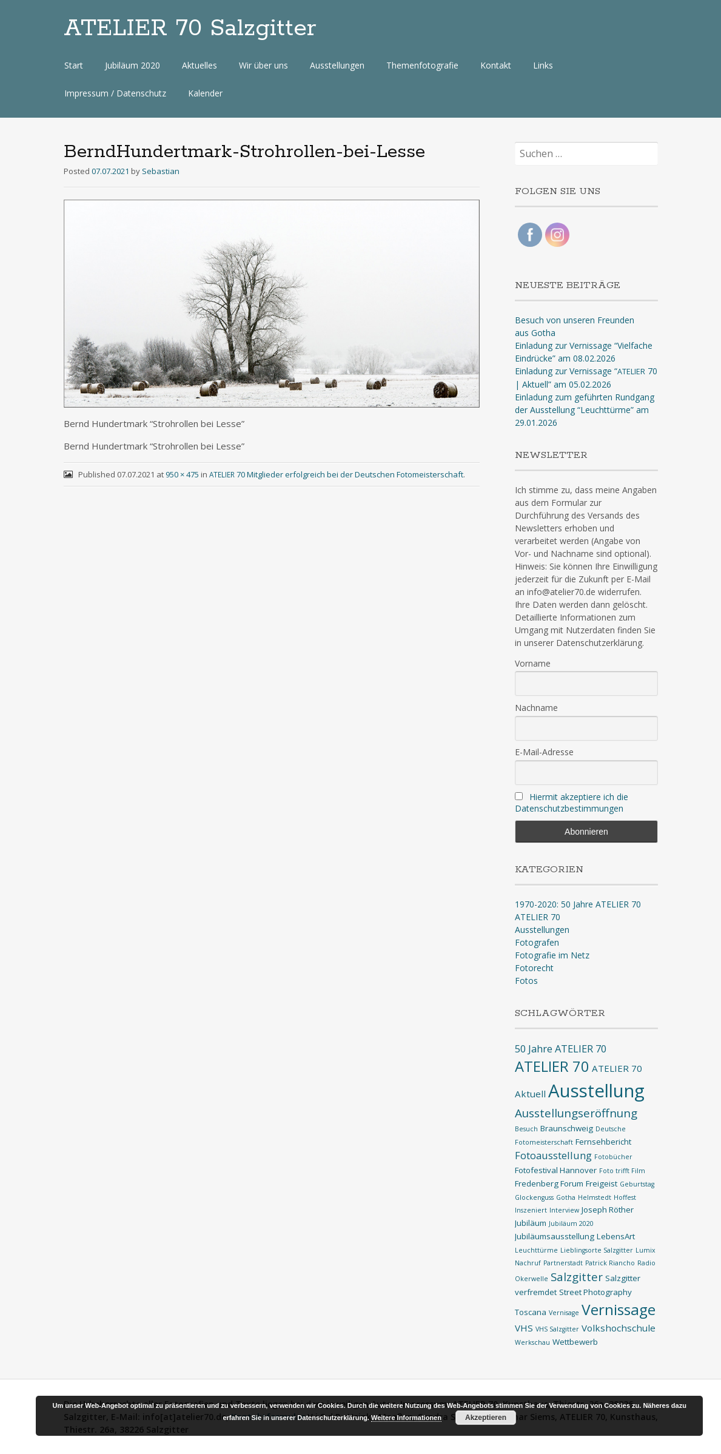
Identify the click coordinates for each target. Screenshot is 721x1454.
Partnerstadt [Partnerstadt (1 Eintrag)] (563, 1263)
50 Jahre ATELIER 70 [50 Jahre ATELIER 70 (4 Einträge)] (560, 1048)
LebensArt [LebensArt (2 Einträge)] (616, 1236)
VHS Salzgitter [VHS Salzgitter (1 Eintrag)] (557, 1329)
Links (543, 65)
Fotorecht (534, 968)
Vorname (533, 663)
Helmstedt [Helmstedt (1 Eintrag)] (594, 1197)
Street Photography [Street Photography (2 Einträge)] (595, 1292)
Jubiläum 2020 (132, 65)
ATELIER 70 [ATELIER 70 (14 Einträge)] (552, 1066)
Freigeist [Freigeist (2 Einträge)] (601, 1183)
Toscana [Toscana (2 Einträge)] (530, 1312)
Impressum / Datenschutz (115, 93)
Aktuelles (199, 65)
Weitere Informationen (406, 1417)
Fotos (526, 980)
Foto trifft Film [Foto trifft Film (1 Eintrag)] (622, 1170)
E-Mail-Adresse (544, 752)
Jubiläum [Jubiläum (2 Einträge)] (530, 1222)
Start (73, 65)
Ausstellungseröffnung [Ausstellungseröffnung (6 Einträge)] (576, 1113)
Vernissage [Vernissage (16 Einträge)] (619, 1309)
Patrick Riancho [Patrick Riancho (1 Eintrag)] (610, 1263)
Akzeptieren (485, 1417)
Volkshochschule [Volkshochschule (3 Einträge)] (619, 1328)
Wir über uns (263, 65)
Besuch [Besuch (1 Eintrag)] (526, 1129)
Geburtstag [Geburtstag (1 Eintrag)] (637, 1184)
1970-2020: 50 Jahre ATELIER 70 (578, 904)
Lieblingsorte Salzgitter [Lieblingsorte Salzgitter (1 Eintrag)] (596, 1250)
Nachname (536, 707)
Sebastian (160, 171)
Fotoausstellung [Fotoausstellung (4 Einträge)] (553, 1155)
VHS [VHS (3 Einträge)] (524, 1328)
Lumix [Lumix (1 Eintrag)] (645, 1250)
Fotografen (537, 942)
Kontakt (495, 65)
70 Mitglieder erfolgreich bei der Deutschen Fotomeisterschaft (336, 474)
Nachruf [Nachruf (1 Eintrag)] (528, 1263)
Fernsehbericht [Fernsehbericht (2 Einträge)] (603, 1141)
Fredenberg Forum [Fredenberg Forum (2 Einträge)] (549, 1183)
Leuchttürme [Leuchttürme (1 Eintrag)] (536, 1250)
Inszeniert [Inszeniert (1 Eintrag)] (531, 1210)
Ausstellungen (337, 65)
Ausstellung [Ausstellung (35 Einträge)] (596, 1091)
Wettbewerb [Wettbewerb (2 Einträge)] (575, 1341)
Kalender (205, 93)
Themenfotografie (422, 65)
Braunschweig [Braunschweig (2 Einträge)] (566, 1128)
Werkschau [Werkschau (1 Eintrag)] (532, 1342)
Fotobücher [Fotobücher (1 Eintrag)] (613, 1157)
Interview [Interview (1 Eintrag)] (564, 1210)
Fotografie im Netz (552, 955)
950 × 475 (182, 474)
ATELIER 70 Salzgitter (190, 28)
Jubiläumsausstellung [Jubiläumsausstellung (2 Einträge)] (554, 1236)
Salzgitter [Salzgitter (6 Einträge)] (577, 1277)
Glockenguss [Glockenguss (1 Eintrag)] (534, 1197)
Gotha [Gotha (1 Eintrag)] (565, 1197)
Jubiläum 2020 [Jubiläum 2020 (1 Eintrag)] (571, 1223)
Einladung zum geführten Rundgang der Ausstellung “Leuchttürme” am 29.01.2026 (584, 409)
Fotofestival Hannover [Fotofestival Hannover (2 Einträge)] (556, 1170)
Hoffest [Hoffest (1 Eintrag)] (625, 1197)
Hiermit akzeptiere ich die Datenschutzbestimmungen (571, 802)
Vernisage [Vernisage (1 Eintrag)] (564, 1312)
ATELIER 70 (537, 917)
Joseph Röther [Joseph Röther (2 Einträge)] (608, 1209)
